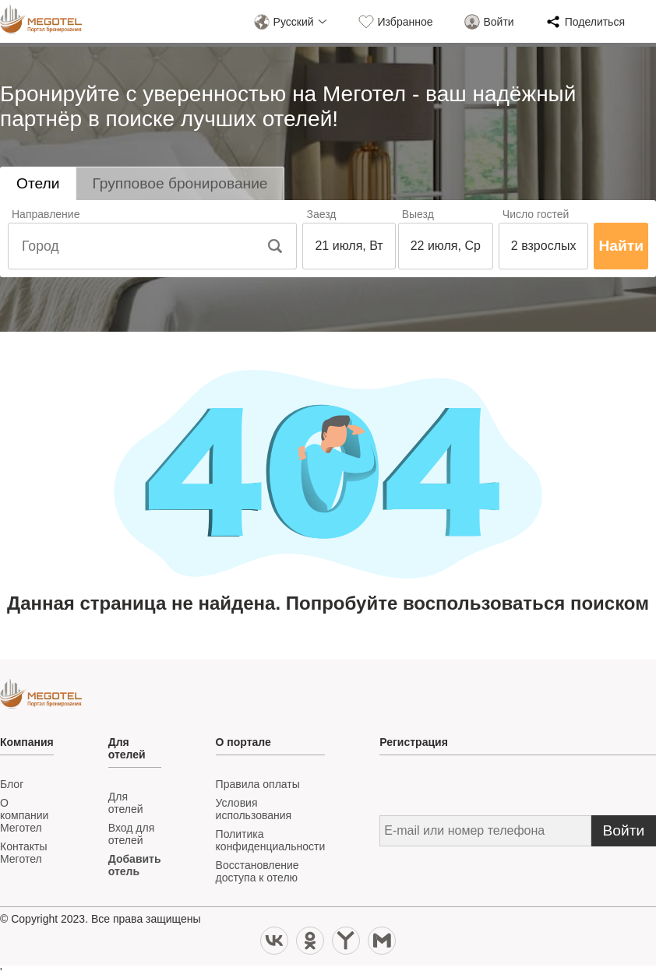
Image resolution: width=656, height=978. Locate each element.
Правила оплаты (258, 784)
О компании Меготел (24, 815)
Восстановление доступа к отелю (257, 871)
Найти (621, 245)
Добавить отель (134, 865)
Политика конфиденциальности (271, 840)
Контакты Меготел (23, 852)
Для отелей (125, 802)
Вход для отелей (131, 833)
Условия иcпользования (254, 809)
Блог (11, 784)
